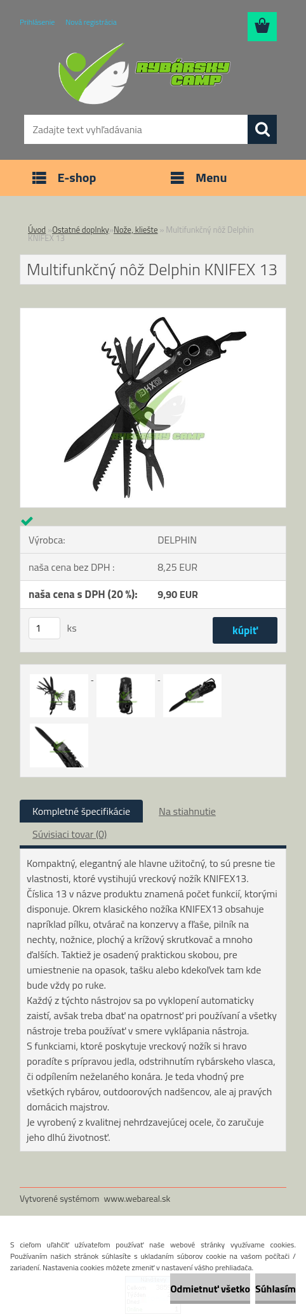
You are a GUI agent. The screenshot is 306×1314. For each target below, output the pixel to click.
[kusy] (44, 628)
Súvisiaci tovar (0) (69, 834)
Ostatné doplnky (80, 229)
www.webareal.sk (137, 1198)
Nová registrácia (91, 22)
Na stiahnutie (187, 811)
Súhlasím (275, 1288)
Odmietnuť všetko (210, 1288)
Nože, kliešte (136, 229)
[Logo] (145, 73)
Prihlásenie (37, 22)
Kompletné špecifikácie (81, 811)
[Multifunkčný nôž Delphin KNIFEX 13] (153, 313)
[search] (262, 129)
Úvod (37, 229)
